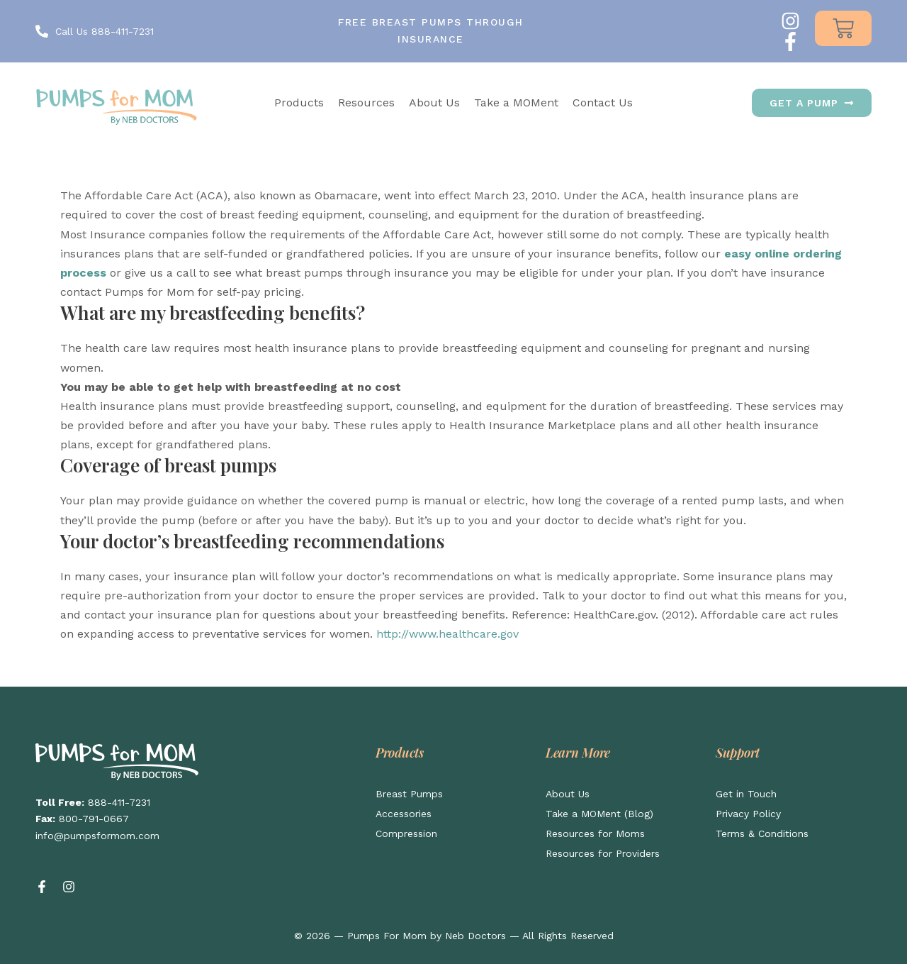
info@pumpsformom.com (97, 835)
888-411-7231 (119, 802)
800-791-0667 (94, 818)
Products (299, 102)
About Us (434, 102)
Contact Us (603, 102)
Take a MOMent (516, 102)
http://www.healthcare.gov (447, 634)
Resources (366, 102)
